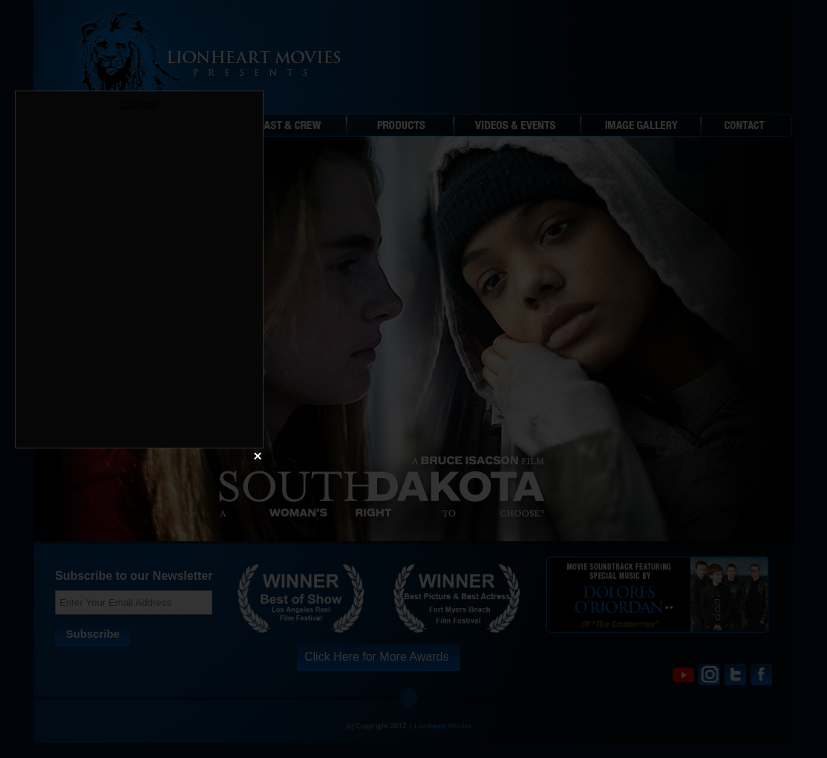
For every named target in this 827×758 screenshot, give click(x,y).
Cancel (139, 105)
